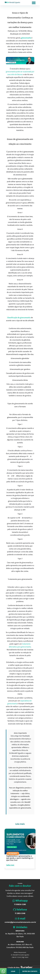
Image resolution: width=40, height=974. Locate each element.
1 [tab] (13, 874)
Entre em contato (29, 971)
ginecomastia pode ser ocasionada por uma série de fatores (20, 73)
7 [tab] (24, 874)
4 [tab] (18, 874)
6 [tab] (22, 874)
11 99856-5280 (20, 904)
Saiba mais (10, 865)
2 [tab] (15, 874)
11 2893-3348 (20, 913)
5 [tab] (20, 874)
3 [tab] (16, 874)
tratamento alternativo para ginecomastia (20, 645)
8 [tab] (26, 874)
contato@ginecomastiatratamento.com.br (20, 922)
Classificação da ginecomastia (19, 317)
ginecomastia (26, 37)
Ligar (13, 971)
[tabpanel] (20, 851)
